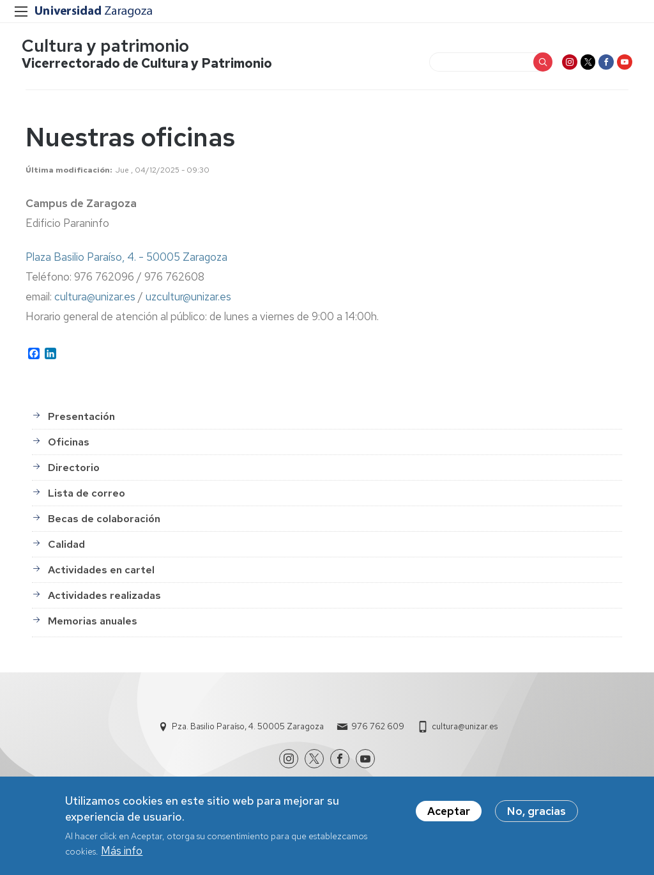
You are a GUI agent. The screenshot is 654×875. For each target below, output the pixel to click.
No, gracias (536, 811)
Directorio (74, 471)
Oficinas (68, 446)
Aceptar (448, 811)
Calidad (66, 548)
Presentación (81, 420)
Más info (121, 851)
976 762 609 (377, 730)
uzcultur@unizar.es (188, 300)
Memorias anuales (92, 624)
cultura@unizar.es (94, 300)
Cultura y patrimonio (109, 48)
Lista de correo (86, 497)
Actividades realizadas (104, 599)
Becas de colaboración (104, 522)
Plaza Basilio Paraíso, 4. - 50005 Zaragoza (126, 261)
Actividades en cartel (101, 573)
